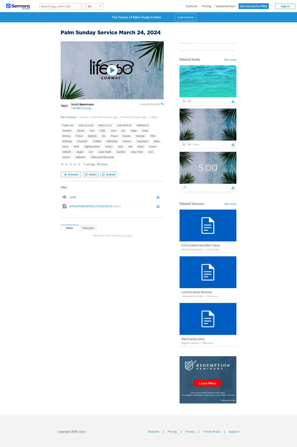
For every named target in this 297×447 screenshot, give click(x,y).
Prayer (79, 136)
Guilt (120, 146)
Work (76, 146)
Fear (92, 130)
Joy (123, 130)
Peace (114, 136)
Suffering (67, 141)
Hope (145, 130)
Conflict (97, 141)
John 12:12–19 (86, 125)
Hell (130, 146)
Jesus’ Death (104, 151)
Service (80, 130)
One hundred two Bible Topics (200, 245)
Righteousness (92, 146)
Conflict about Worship (196, 292)
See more (230, 59)
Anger (134, 130)
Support (234, 431)
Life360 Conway (81, 108)
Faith (102, 130)
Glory (65, 146)
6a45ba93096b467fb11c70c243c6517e (95, 206)
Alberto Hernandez (192, 249)
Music (141, 146)
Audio (73, 197)
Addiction (80, 157)
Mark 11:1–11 (105, 125)
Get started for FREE (253, 6)
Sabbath (67, 151)
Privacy (190, 431)
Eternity (66, 136)
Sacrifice (121, 151)
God (150, 151)
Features (191, 6)
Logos (81, 431)
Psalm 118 (68, 125)
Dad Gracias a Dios (193, 339)
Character (82, 141)
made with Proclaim (152, 104)
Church (66, 157)
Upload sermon (225, 6)
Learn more (185, 17)
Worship (140, 136)
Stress (156, 141)
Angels (80, 151)
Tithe (152, 136)
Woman (127, 141)
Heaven (127, 136)
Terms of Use (211, 431)
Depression (142, 141)
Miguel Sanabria (190, 343)
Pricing (206, 6)
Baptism (92, 136)
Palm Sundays (68, 117)
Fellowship (112, 141)
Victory (108, 146)
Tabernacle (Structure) (102, 157)
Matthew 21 (142, 125)
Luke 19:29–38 (124, 125)
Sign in (285, 6)
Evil (91, 151)
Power (152, 146)
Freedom (67, 130)
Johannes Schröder (192, 296)
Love (113, 130)
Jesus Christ (137, 151)
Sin (103, 136)
